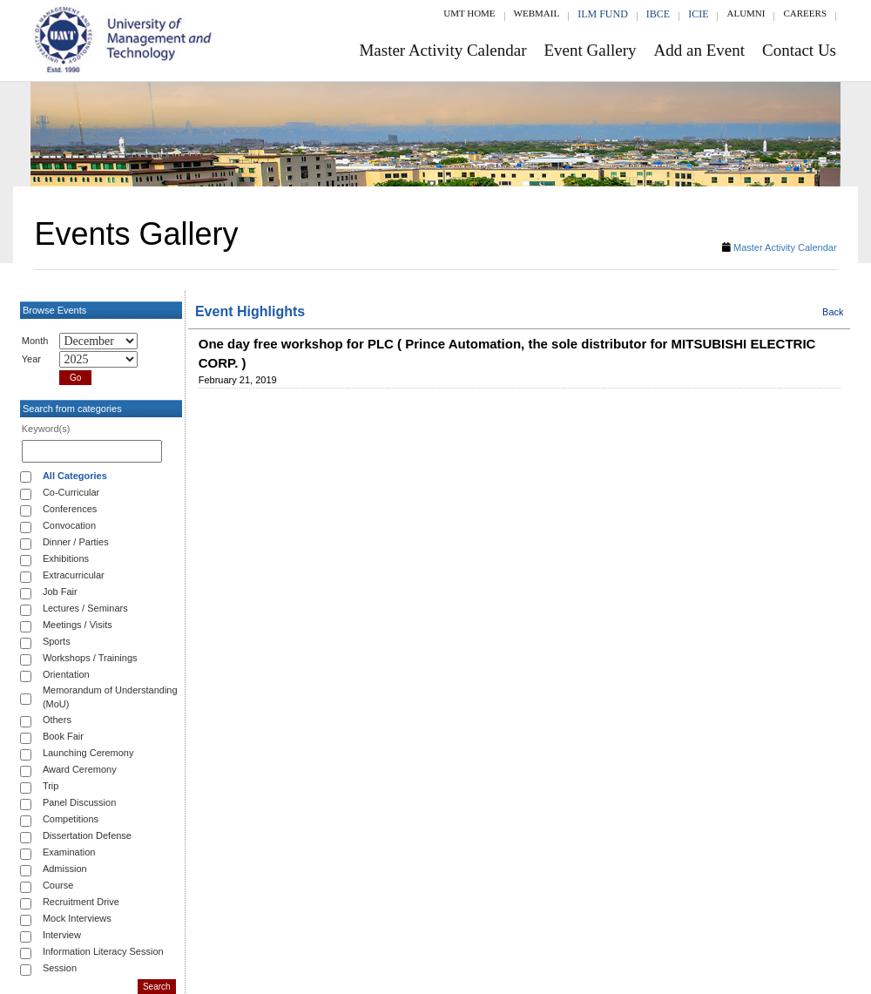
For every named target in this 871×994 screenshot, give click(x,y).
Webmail (537, 13)
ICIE (698, 14)
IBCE (658, 14)
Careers (805, 13)
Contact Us (799, 50)
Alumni (745, 13)
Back (832, 312)
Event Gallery (590, 50)
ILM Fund (602, 14)
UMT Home (469, 13)
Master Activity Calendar (442, 50)
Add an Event (699, 50)
